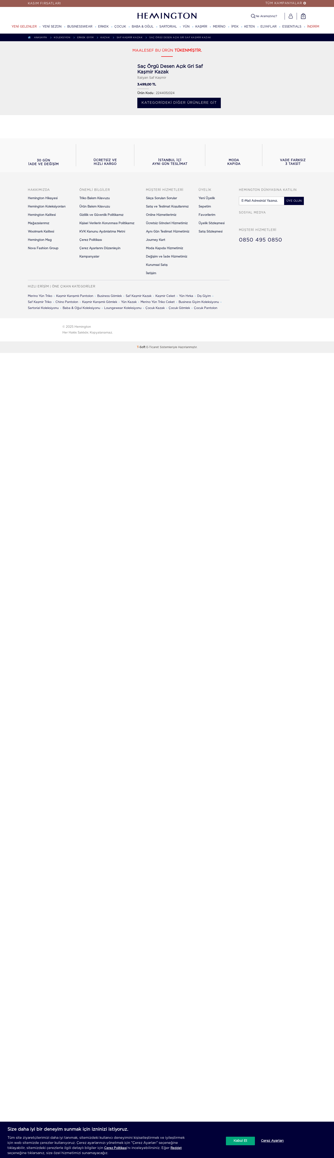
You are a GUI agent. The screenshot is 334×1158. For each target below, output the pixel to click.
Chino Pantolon (66, 302)
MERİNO (219, 26)
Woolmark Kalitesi (41, 231)
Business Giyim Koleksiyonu (199, 302)
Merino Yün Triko (40, 296)
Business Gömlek (109, 296)
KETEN (249, 26)
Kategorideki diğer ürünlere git (179, 102)
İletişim (151, 273)
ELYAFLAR (268, 26)
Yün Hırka (186, 296)
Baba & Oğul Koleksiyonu (81, 308)
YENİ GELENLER (24, 26)
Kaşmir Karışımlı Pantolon (74, 296)
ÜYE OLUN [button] (294, 200)
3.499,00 (144, 84)
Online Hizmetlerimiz (161, 215)
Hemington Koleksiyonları (46, 206)
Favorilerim (207, 215)
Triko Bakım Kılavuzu (94, 198)
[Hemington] (167, 16)
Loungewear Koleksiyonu (122, 308)
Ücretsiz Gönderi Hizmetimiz (167, 223)
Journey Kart (155, 240)
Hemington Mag (40, 240)
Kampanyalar (89, 256)
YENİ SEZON (51, 26)
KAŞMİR (201, 26)
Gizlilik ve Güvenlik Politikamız (101, 215)
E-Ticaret (152, 347)
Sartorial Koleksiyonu (43, 308)
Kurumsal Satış (156, 265)
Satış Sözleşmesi (210, 231)
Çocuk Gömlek (179, 308)
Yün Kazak (129, 302)
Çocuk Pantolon (205, 308)
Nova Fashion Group (43, 248)
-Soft (141, 347)
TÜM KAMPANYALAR (285, 3)
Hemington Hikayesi (43, 198)
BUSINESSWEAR (79, 26)
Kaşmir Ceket (165, 296)
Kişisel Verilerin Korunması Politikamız (106, 223)
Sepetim (205, 206)
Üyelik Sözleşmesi (212, 223)
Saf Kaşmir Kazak (138, 296)
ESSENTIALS (291, 26)
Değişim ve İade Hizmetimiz (166, 256)
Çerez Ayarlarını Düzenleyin (99, 248)
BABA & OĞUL (143, 26)
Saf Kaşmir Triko (39, 302)
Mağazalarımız (38, 223)
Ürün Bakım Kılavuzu (94, 206)
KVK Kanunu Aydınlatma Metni (102, 231)
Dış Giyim (204, 296)
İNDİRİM (313, 26)
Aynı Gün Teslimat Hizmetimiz (167, 231)
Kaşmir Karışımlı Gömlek (99, 302)
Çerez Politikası (90, 240)
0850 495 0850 (260, 239)
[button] (43, 155)
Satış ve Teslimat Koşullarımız (167, 206)
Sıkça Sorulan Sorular (161, 198)
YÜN (186, 26)
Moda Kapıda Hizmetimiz (164, 248)
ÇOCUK (120, 26)
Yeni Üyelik (207, 198)
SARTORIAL (168, 26)
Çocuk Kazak (155, 308)
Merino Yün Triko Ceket (158, 302)
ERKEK (103, 26)
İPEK (234, 26)
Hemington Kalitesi (42, 215)
